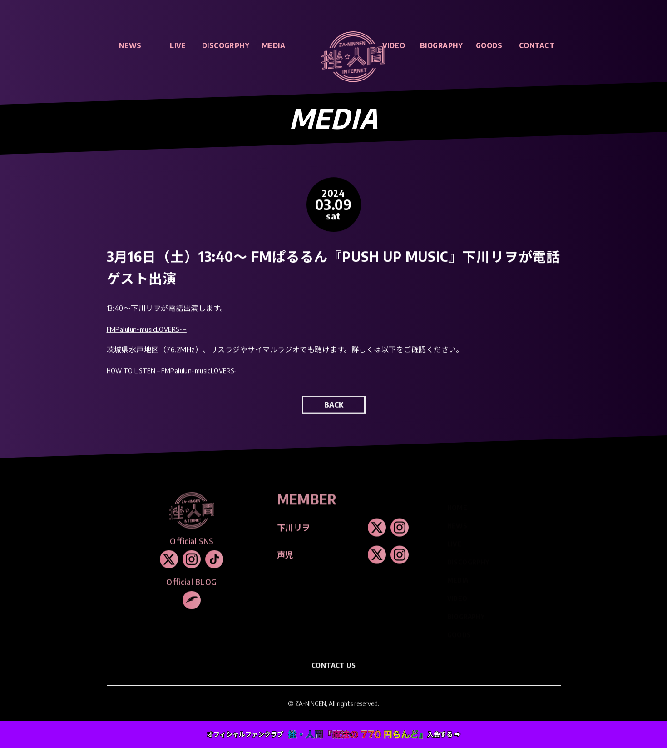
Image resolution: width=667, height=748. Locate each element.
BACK (333, 411)
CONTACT (536, 45)
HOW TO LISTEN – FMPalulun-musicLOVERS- (179, 372)
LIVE (178, 45)
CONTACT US (333, 671)
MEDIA (273, 45)
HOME (457, 502)
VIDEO (393, 45)
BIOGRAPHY (441, 45)
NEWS (130, 45)
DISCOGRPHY (226, 45)
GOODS (489, 45)
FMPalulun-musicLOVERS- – (151, 331)
